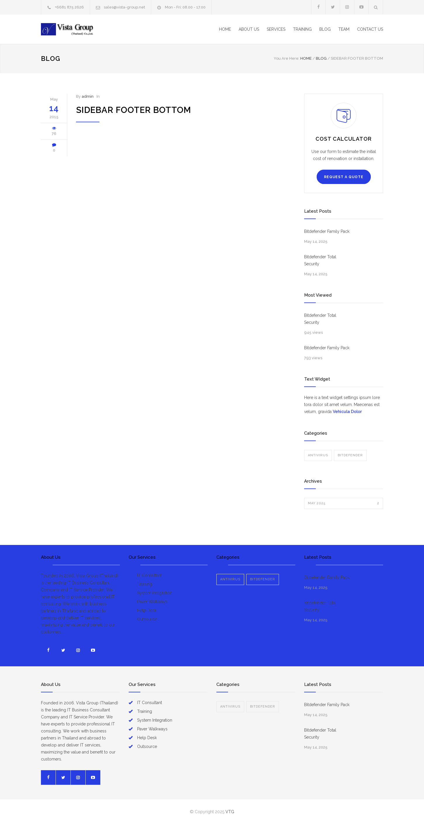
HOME (225, 29)
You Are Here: (286, 58)
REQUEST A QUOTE (343, 177)
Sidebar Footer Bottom (133, 110)
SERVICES (276, 29)
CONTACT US (370, 29)
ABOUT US (249, 29)
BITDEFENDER (350, 455)
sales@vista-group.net (124, 7)
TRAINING (302, 29)
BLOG (325, 29)
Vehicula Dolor (347, 411)
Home (306, 58)
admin (88, 96)
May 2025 (343, 503)
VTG (229, 811)
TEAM (343, 29)
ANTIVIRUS (318, 455)
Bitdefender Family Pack (326, 231)
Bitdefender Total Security (320, 260)
